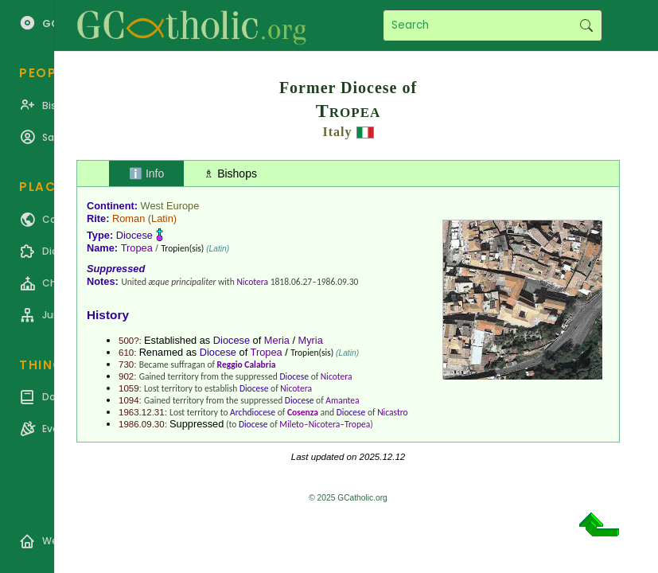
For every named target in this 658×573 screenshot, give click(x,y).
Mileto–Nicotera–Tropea (324, 424)
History (108, 315)
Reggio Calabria (246, 364)
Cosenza (302, 412)
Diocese (134, 235)
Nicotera (252, 281)
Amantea (342, 400)
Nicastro (392, 412)
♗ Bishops (230, 173)
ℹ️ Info (146, 173)
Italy (337, 131)
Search (586, 25)
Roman (128, 218)
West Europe (170, 206)
